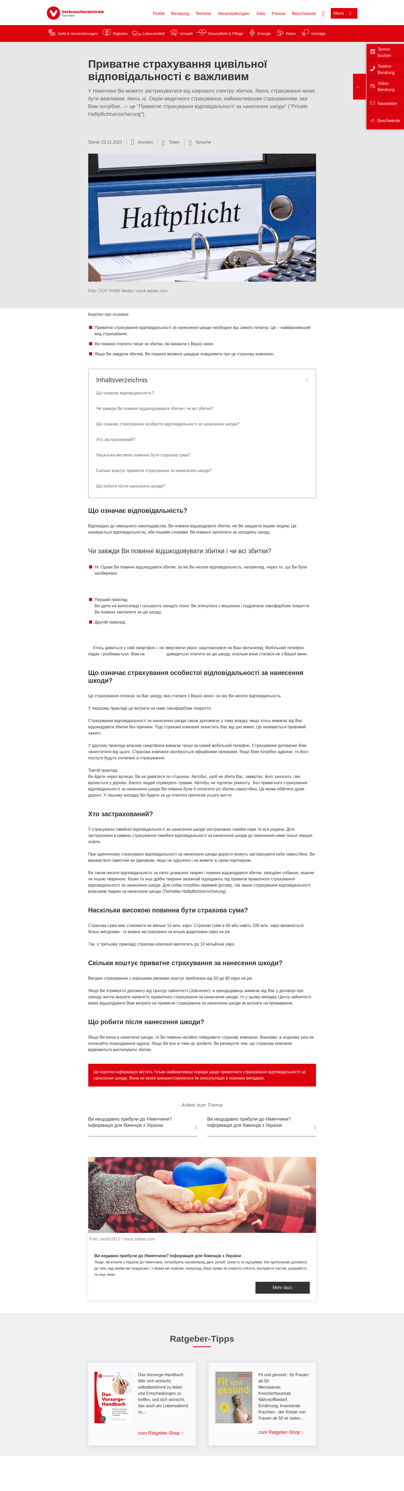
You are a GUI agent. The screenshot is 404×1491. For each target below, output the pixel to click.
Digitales (120, 33)
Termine (203, 13)
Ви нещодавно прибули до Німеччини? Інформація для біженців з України (130, 1122)
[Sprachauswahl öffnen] (200, 142)
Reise (291, 33)
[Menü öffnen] (344, 13)
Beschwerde (304, 13)
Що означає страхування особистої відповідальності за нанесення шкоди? (167, 424)
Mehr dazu (282, 1287)
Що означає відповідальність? (125, 393)
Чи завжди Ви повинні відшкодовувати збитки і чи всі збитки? (155, 408)
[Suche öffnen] (323, 13)
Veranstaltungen (233, 13)
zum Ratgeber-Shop (159, 1433)
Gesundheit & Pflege (225, 33)
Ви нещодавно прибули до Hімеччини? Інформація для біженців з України (249, 1122)
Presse (278, 13)
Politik (159, 13)
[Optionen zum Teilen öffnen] (170, 142)
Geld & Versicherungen (78, 33)
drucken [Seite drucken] (145, 142)
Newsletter (387, 103)
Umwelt (186, 33)
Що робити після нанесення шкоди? (130, 486)
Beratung (180, 13)
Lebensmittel (154, 33)
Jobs (260, 13)
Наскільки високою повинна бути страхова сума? (143, 455)
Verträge (318, 33)
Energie (264, 33)
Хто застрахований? (115, 439)
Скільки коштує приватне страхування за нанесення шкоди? (154, 470)
